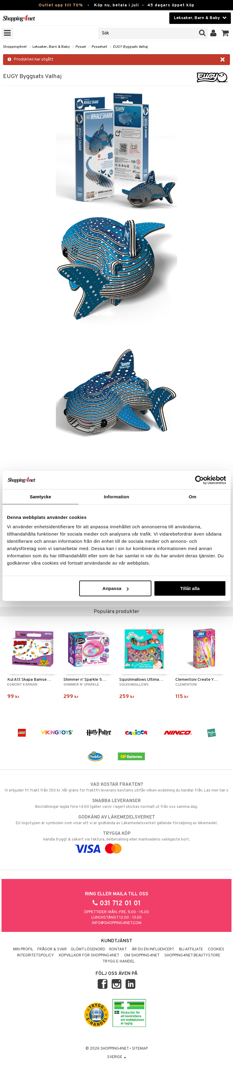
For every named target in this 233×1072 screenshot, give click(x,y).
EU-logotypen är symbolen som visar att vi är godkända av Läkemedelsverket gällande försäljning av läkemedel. (116, 820)
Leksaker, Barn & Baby (51, 46)
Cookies (216, 949)
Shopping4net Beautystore (192, 955)
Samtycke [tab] (40, 496)
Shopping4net (15, 46)
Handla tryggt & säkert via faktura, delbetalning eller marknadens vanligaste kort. (116, 841)
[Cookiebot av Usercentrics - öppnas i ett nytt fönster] (199, 479)
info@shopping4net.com (116, 923)
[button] (225, 33)
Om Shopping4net (142, 955)
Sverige (116, 1057)
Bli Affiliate (191, 949)
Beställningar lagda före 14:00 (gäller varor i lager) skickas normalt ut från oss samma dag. (116, 803)
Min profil (23, 949)
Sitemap (140, 1048)
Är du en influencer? (153, 949)
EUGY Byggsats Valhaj (130, 46)
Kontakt (118, 949)
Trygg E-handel (119, 961)
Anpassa (116, 588)
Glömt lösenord (88, 949)
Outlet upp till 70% (61, 5)
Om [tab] (192, 496)
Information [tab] (116, 496)
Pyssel (81, 46)
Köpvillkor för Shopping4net (89, 955)
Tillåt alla (190, 588)
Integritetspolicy (35, 955)
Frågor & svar (52, 949)
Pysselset (99, 46)
